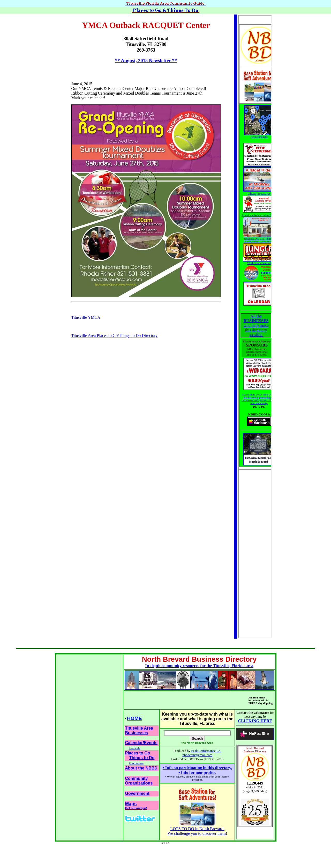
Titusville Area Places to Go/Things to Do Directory (114, 335)
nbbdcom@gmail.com (197, 755)
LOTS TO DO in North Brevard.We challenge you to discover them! (197, 829)
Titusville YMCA (85, 317)
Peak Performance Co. (206, 751)
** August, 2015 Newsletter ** (146, 60)
